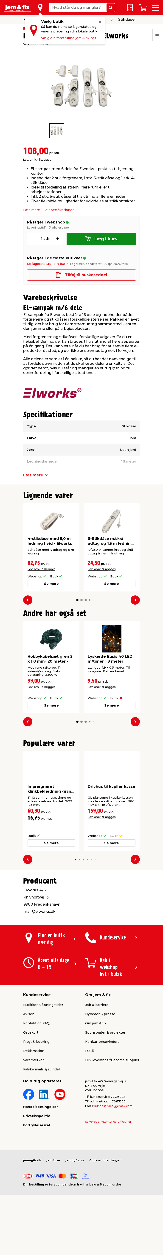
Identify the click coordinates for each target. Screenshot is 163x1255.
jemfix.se (53, 1160)
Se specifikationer (59, 210)
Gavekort (30, 1032)
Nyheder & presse (100, 1014)
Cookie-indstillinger (105, 1160)
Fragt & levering (36, 1042)
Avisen (28, 1014)
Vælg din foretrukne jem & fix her (68, 38)
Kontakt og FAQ (36, 1023)
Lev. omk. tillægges (37, 159)
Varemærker (33, 1060)
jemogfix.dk (32, 1160)
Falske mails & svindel (41, 1069)
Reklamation (33, 1051)
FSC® (89, 1051)
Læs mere (31, 210)
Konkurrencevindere (102, 1042)
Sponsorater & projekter (105, 1032)
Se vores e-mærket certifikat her (108, 1121)
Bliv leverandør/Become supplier (112, 1060)
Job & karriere (96, 1005)
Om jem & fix (95, 1023)
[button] (77, 600)
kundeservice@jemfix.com (113, 1106)
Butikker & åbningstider (43, 1005)
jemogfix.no (75, 1160)
